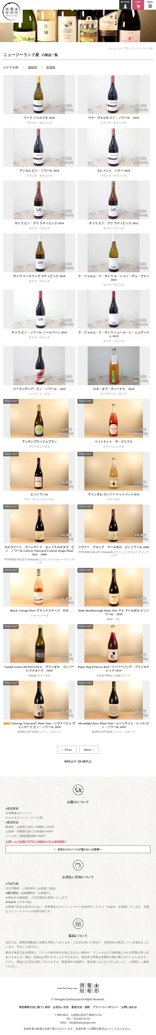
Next (87, 749)
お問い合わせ (129, 1007)
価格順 (32, 67)
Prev (68, 749)
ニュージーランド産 (142, 48)
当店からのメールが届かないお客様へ (80, 849)
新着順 (50, 67)
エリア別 (124, 48)
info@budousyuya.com (82, 1022)
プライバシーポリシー (106, 1007)
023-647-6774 (82, 1018)
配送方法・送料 (81, 1007)
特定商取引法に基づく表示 (34, 1007)
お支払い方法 (61, 1007)
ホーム (112, 48)
